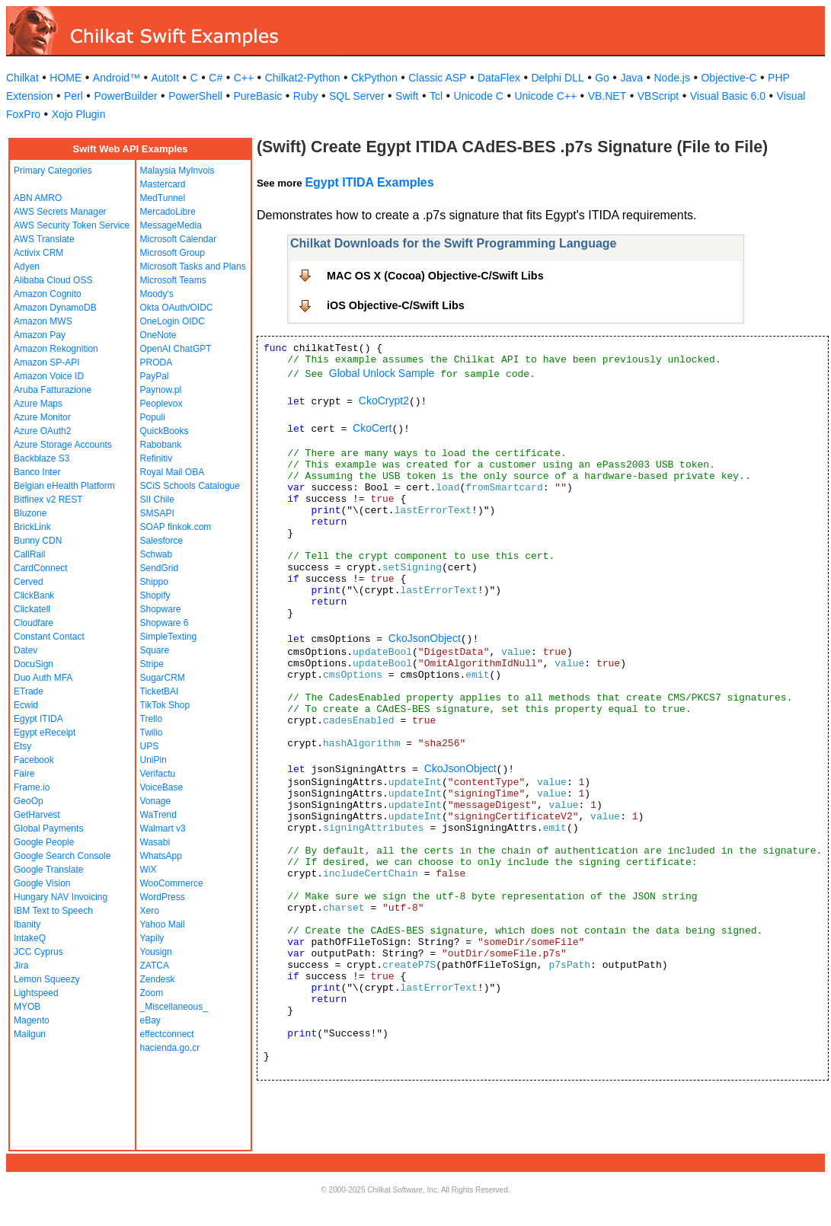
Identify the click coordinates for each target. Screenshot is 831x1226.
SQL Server (357, 96)
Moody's (157, 294)
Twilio (151, 732)
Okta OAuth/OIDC (176, 307)
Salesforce (162, 540)
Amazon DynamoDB (55, 307)
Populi (152, 417)
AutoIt (166, 78)
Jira (21, 965)
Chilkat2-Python (302, 78)
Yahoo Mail (162, 924)
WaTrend (158, 814)
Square (155, 650)
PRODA (156, 362)
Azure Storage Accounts (63, 444)
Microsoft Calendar (178, 239)
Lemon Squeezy (47, 979)
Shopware (160, 609)
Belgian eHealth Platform (64, 486)
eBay (150, 1020)
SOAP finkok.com (176, 527)
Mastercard (163, 184)
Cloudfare (33, 623)
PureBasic (257, 96)
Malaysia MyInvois (177, 170)
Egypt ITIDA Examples (369, 182)
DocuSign (33, 664)
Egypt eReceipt (44, 732)
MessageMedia (171, 225)
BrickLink (32, 527)
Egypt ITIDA (38, 719)
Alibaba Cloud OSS (53, 280)
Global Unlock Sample (382, 373)
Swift (406, 96)
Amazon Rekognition (56, 348)
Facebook (34, 760)
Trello (151, 719)
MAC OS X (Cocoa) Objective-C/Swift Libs (435, 276)
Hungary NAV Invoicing (60, 897)
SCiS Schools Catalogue (190, 486)
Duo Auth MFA (43, 677)
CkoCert (372, 428)
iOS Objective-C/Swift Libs (396, 305)
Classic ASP (437, 78)
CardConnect (41, 568)
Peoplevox (161, 403)
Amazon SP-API (47, 362)
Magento (32, 1020)
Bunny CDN (38, 540)
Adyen (27, 266)
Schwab (156, 554)
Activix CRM (38, 252)
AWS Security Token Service (71, 225)
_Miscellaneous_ (174, 1006)
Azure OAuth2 (42, 431)
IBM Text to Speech (53, 910)
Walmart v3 (163, 828)
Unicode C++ (545, 96)
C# (215, 78)
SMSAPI (157, 513)
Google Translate (48, 869)
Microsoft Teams (173, 280)
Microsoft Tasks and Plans (193, 266)
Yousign (156, 952)
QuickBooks (164, 431)
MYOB (27, 1006)
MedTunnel (163, 198)
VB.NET (607, 96)
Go (602, 78)
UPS (149, 746)
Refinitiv (156, 458)
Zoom (152, 993)
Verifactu (158, 773)
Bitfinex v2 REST (48, 499)
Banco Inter (37, 472)
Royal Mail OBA (172, 472)
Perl (73, 96)
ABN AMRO (38, 198)
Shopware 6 (164, 623)
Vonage (155, 801)
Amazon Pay (40, 335)
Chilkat (22, 78)
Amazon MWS (43, 321)
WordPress (162, 897)
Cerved (28, 581)
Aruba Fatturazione (52, 390)
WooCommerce (171, 883)
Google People (44, 842)
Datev (25, 650)
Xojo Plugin (79, 114)
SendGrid (159, 568)
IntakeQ (30, 938)
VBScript (658, 96)
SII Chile (157, 499)
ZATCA (154, 965)
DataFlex (499, 78)
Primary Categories (53, 170)
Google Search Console (62, 856)
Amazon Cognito (48, 294)
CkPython (374, 78)
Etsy (22, 746)
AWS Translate (44, 239)
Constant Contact (49, 636)
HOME (66, 78)
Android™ (116, 78)
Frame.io (32, 787)
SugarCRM (162, 677)
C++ (244, 78)
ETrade (28, 691)
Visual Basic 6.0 (727, 96)
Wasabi (155, 842)
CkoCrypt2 (384, 400)
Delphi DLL (557, 78)
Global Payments (48, 828)
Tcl (436, 96)
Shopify (155, 595)
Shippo (154, 581)
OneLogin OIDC (172, 321)
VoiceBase (162, 787)
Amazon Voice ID (49, 376)
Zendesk (157, 979)
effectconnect (167, 1034)
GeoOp (28, 801)
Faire (24, 773)
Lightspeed (36, 993)
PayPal (154, 376)
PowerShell (195, 96)
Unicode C (478, 96)
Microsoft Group (172, 252)
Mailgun (30, 1034)
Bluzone (30, 513)
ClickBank (34, 595)
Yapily (152, 938)
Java (631, 78)
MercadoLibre (168, 211)
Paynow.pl (161, 390)
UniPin (153, 760)
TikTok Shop (165, 705)
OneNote (158, 335)
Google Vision (42, 883)
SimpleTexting (168, 636)
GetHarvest (37, 814)
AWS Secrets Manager (60, 211)
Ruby (305, 96)
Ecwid (26, 705)
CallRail (29, 554)
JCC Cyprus (38, 952)
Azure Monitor (42, 417)
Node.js (672, 78)
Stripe (152, 664)
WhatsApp (161, 856)
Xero (149, 910)
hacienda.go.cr (170, 1047)
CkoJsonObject (424, 638)
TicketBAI (159, 691)
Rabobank (161, 444)
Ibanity (27, 924)
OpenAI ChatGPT (176, 348)
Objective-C (728, 78)
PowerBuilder (125, 96)
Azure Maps (38, 403)
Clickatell (32, 609)
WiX (148, 869)
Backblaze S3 (41, 458)
